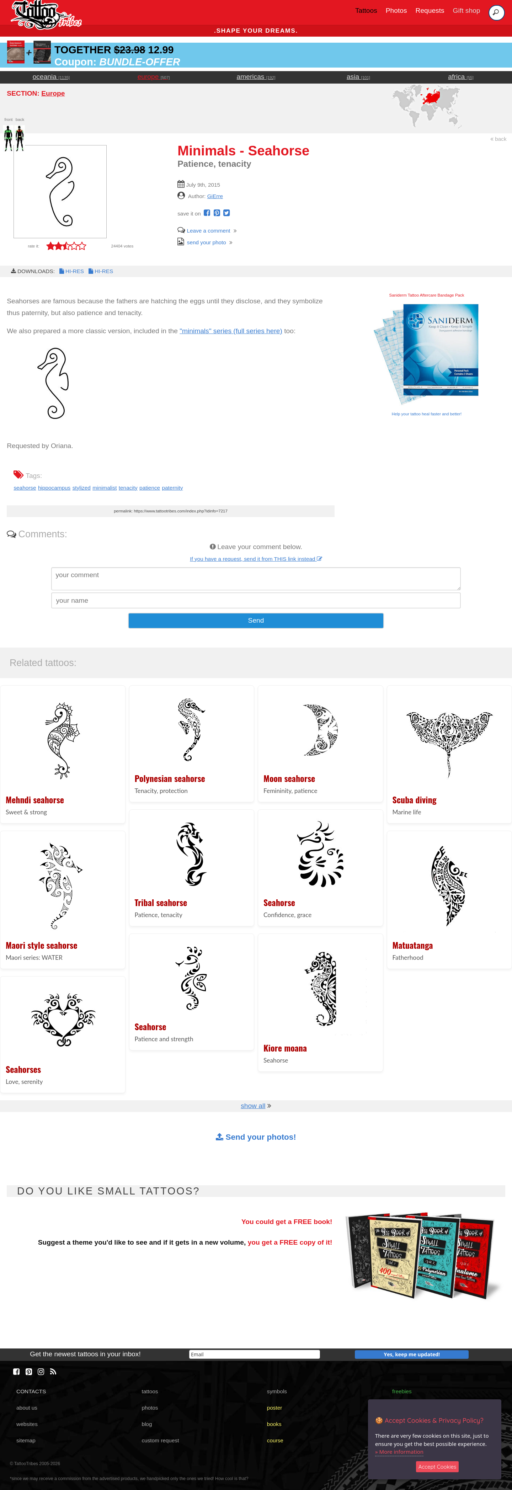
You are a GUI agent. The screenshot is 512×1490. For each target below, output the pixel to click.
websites (27, 1424)
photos (150, 1408)
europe (154, 76)
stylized (82, 488)
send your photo (201, 242)
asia (358, 76)
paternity (172, 488)
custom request (160, 1440)
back (498, 139)
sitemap (26, 1440)
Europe (53, 93)
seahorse (25, 488)
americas (256, 76)
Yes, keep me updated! (412, 1354)
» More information (399, 1451)
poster (274, 1408)
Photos (396, 10)
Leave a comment (203, 231)
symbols (277, 1391)
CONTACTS (31, 1391)
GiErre (215, 196)
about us (26, 1408)
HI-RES (71, 271)
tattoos (150, 1391)
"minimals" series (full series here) (231, 331)
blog (147, 1424)
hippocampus (54, 488)
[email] (254, 1354)
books (274, 1424)
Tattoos (366, 10)
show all (253, 1105)
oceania (51, 76)
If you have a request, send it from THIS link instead (256, 559)
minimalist (104, 488)
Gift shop (466, 10)
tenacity (128, 488)
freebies (402, 1391)
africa (460, 76)
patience (149, 488)
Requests (430, 10)
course (275, 1440)
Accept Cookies (437, 1466)
